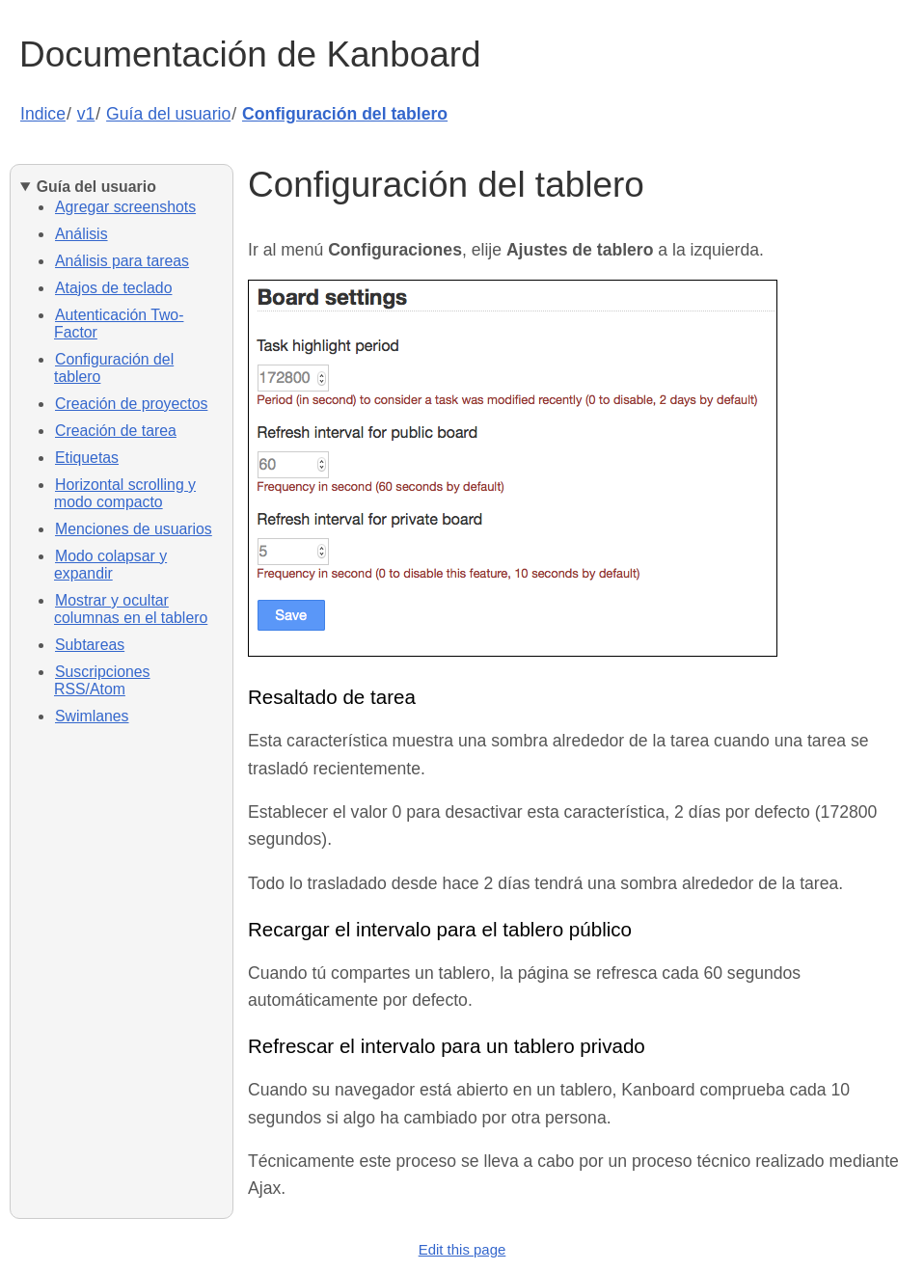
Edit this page (462, 1249)
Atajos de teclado (113, 288)
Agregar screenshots (125, 207)
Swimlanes (92, 716)
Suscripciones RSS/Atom (102, 680)
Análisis (81, 234)
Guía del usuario (168, 113)
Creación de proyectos (131, 403)
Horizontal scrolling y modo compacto (125, 493)
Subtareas (89, 644)
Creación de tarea (116, 430)
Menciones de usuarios (133, 529)
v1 (86, 113)
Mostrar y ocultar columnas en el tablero (130, 609)
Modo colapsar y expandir (110, 564)
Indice (43, 113)
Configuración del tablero (345, 113)
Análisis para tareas (122, 261)
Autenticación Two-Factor (118, 323)
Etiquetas (87, 457)
